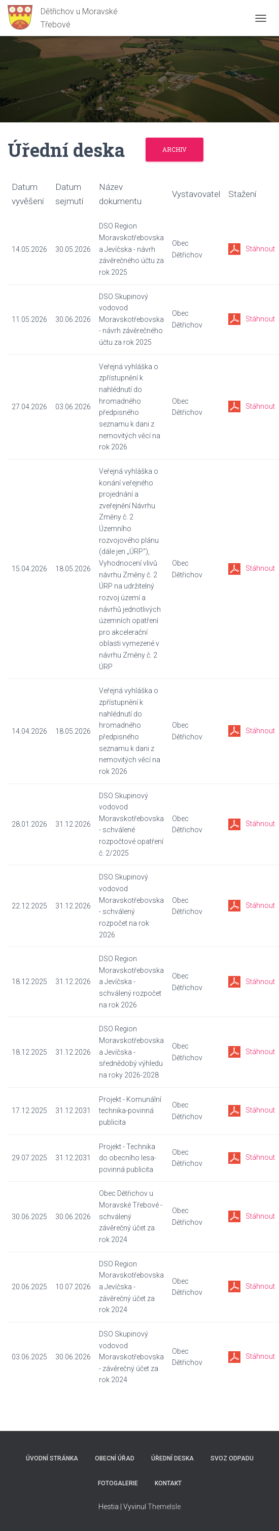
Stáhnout (260, 249)
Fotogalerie (118, 1483)
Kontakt (168, 1483)
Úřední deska (172, 1458)
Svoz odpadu (232, 1458)
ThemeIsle (164, 1507)
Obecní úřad (114, 1458)
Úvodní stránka (52, 1458)
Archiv (174, 149)
